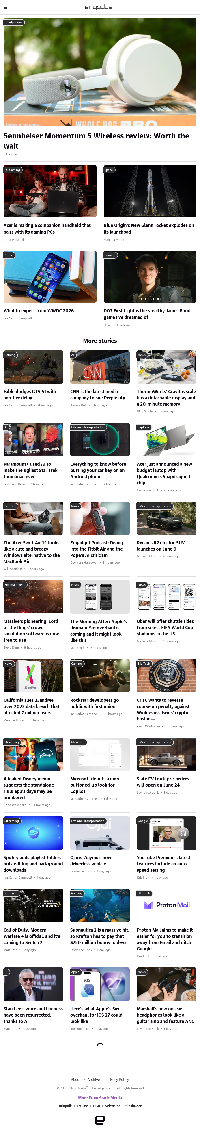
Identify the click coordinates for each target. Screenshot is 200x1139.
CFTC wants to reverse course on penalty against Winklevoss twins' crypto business (163, 709)
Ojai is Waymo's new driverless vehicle (90, 861)
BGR (96, 1106)
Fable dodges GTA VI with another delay (30, 394)
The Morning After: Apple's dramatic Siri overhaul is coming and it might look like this (98, 631)
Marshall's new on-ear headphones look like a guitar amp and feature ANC (165, 1015)
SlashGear (133, 1106)
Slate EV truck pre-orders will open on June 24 (163, 782)
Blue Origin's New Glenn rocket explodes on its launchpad (149, 228)
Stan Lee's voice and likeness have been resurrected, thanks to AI (33, 1015)
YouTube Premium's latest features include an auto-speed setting (163, 864)
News (142, 355)
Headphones (13, 22)
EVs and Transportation (87, 427)
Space (109, 170)
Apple (8, 255)
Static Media (77, 1088)
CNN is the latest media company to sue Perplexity (97, 394)
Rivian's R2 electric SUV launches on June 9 (161, 546)
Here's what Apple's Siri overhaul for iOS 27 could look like (96, 1015)
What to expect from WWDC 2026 (39, 311)
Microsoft (78, 742)
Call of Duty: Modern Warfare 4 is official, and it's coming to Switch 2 (32, 936)
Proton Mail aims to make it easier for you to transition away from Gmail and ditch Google (165, 939)
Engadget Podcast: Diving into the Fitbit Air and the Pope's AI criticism (96, 549)
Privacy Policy (117, 1080)
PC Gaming (12, 170)
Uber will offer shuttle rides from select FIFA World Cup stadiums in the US (165, 627)
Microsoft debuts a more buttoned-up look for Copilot (95, 785)
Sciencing (112, 1106)
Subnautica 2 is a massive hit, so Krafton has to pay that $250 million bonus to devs (99, 936)
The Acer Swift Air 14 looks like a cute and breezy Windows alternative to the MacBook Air (32, 552)
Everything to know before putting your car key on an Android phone (98, 470)
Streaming (11, 742)
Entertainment (14, 584)
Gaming (110, 255)
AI (72, 355)
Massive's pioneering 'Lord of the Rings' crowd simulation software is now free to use (31, 631)
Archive (94, 1080)
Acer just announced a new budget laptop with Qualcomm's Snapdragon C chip (164, 473)
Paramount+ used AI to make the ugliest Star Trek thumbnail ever (31, 470)
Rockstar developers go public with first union (94, 703)
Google (143, 821)
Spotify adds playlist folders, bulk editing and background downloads (33, 864)
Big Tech (144, 663)
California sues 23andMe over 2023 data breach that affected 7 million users (31, 706)
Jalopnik (65, 1106)
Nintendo (11, 893)
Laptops (143, 427)
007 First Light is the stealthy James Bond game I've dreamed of (147, 314)
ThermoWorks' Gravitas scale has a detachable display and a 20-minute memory (166, 397)
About (76, 1080)
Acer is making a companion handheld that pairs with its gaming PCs (47, 228)
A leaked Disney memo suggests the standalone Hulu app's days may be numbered (29, 788)
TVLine (82, 1106)
